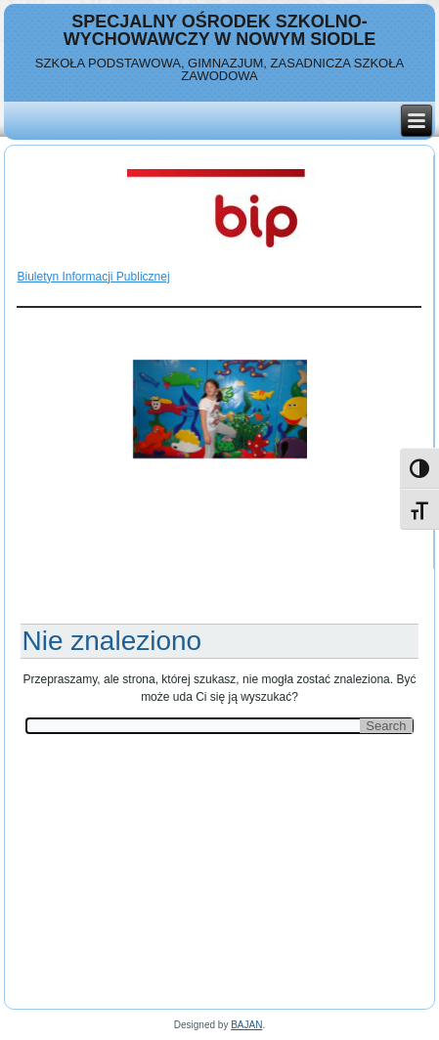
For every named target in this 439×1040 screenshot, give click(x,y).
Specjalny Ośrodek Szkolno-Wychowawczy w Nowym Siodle (220, 30)
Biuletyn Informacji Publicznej (93, 276)
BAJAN (246, 1024)
